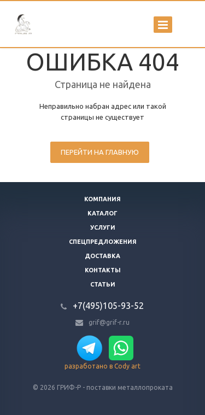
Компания (102, 199)
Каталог (102, 213)
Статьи (102, 284)
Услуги (102, 227)
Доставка (102, 256)
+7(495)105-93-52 (108, 306)
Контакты (103, 270)
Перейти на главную (100, 152)
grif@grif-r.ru (109, 322)
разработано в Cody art (102, 366)
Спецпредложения (103, 241)
